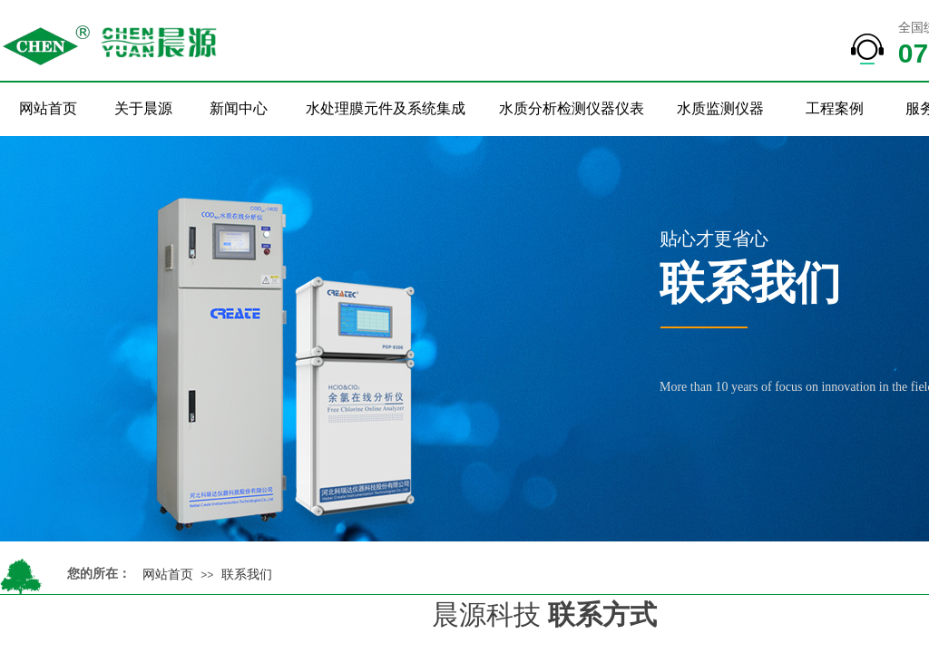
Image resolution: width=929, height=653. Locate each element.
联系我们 (246, 574)
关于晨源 (143, 108)
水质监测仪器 (720, 108)
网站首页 (48, 108)
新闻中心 (239, 108)
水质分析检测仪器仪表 (571, 108)
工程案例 (835, 108)
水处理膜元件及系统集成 (385, 108)
